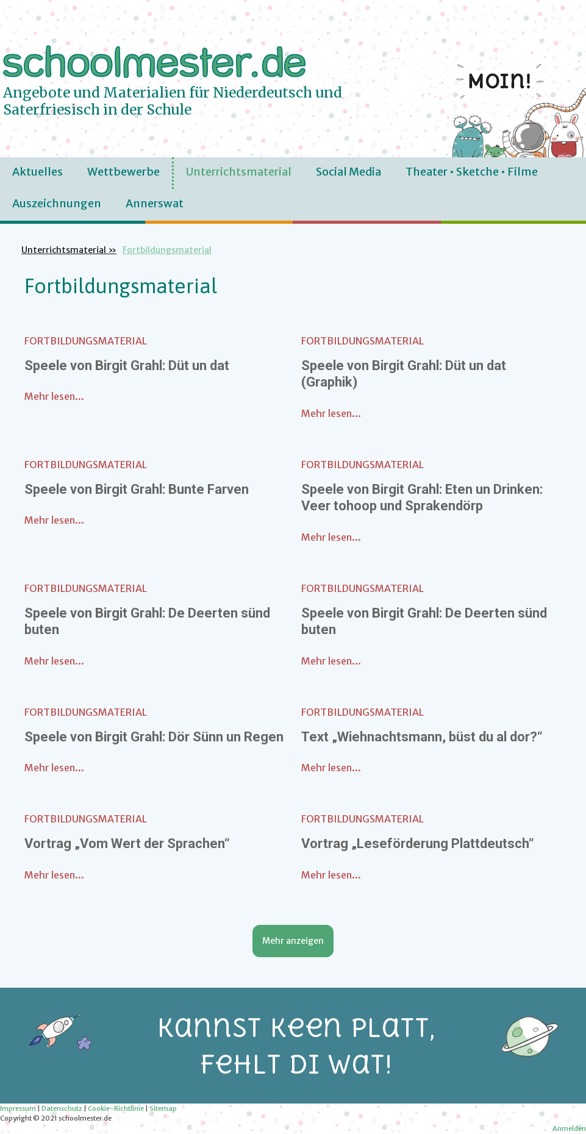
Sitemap (163, 1108)
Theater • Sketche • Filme (472, 172)
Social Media (348, 172)
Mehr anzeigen (293, 940)
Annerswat (155, 203)
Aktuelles (37, 172)
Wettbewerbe (123, 172)
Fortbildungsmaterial (85, 341)
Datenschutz (61, 1108)
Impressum (18, 1108)
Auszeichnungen (56, 203)
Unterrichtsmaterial (238, 172)
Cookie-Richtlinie (116, 1108)
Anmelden (569, 1128)
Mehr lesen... (54, 396)
